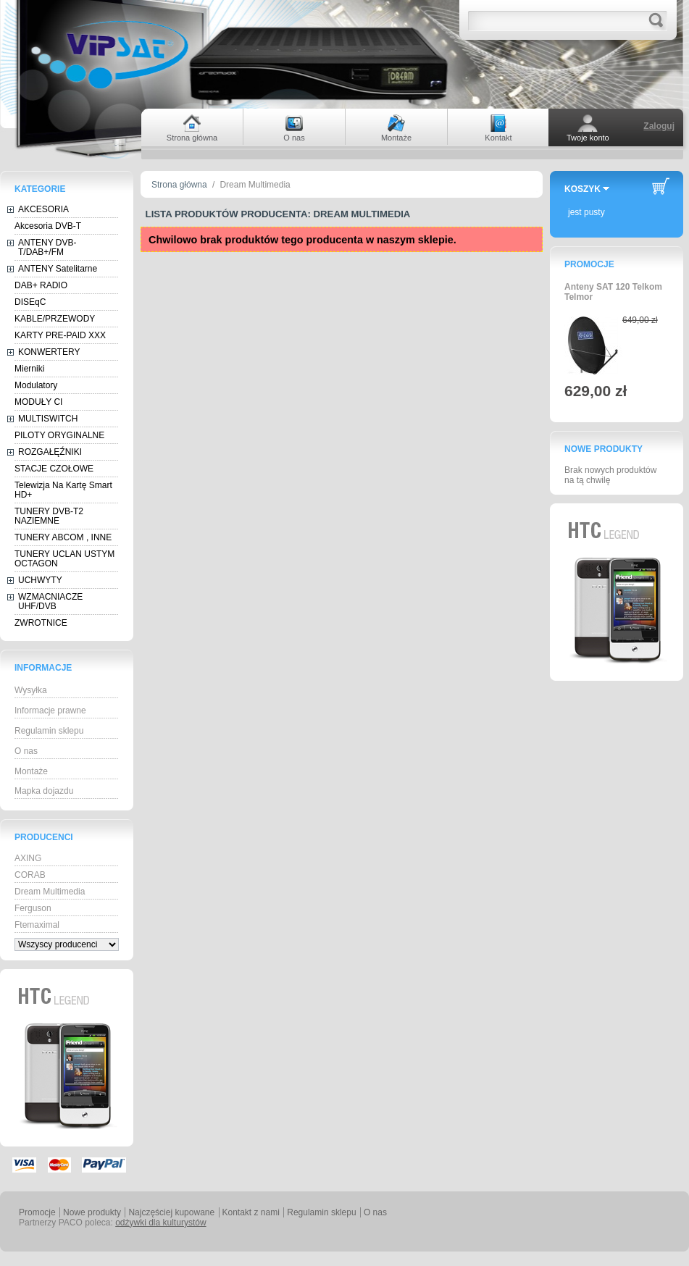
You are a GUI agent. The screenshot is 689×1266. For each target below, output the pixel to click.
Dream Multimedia (49, 891)
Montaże (31, 771)
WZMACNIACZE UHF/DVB (50, 601)
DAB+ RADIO (40, 285)
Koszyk (582, 189)
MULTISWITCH (48, 419)
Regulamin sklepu (48, 731)
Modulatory (35, 385)
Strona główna (179, 185)
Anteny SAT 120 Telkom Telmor (613, 292)
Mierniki (29, 369)
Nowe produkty (603, 449)
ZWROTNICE (40, 623)
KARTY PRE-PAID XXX (60, 335)
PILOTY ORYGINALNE (59, 435)
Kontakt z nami (251, 1212)
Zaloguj (659, 126)
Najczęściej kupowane (171, 1212)
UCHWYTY (40, 580)
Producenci (43, 837)
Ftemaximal (36, 925)
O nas (26, 751)
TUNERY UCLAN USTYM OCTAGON (64, 559)
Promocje (589, 264)
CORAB (30, 875)
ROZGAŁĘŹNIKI (50, 452)
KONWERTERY (49, 352)
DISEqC (30, 302)
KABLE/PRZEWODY (54, 319)
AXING (27, 858)
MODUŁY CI (38, 402)
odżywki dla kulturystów (160, 1222)
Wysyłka (30, 690)
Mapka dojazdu (43, 791)
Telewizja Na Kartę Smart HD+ (63, 490)
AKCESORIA (43, 209)
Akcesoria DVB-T (47, 226)
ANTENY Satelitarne (57, 269)
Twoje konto (588, 137)
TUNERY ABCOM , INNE (63, 537)
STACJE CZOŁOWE (53, 469)
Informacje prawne (50, 710)
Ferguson (32, 908)
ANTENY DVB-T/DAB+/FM (47, 247)
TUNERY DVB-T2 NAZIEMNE (48, 516)
